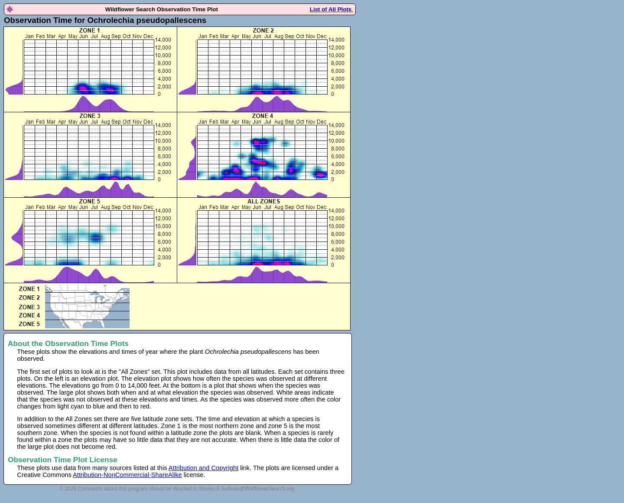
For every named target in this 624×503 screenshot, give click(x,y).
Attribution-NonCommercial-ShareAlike (127, 474)
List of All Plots (331, 9)
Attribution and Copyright (203, 467)
